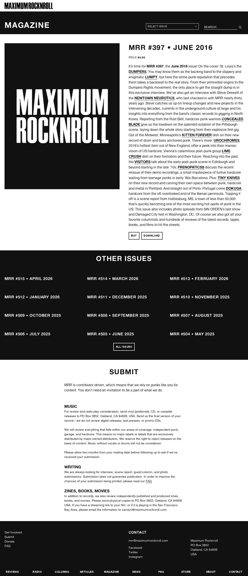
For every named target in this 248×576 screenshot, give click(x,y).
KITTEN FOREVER (197, 135)
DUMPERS (137, 71)
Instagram (135, 556)
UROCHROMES (226, 140)
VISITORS (142, 162)
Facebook (135, 547)
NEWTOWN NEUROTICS (154, 98)
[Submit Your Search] (240, 27)
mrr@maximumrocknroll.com (148, 540)
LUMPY (151, 77)
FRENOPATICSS (191, 167)
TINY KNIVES (229, 178)
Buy (134, 235)
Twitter (133, 552)
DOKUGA (233, 188)
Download (152, 235)
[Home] (29, 8)
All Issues (124, 346)
